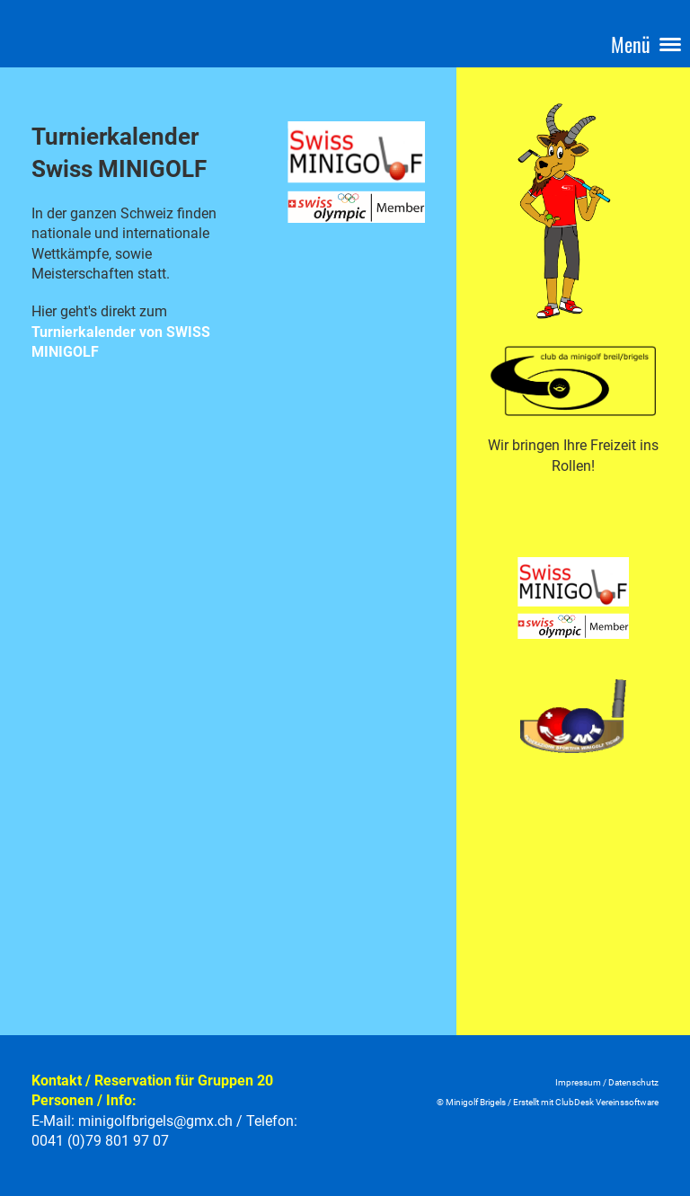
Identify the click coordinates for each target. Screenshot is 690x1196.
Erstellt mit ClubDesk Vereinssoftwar (583, 1102)
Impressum (578, 1082)
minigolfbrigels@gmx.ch (155, 1121)
